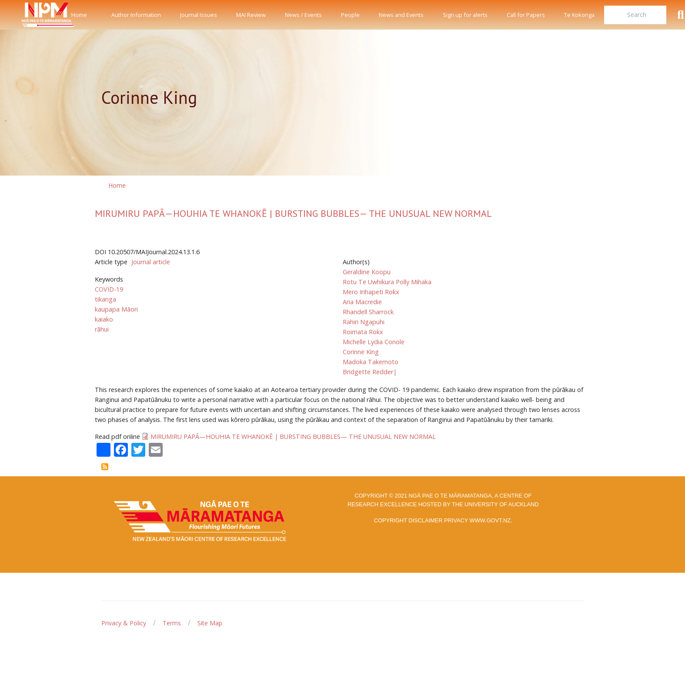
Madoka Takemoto (370, 362)
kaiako (104, 319)
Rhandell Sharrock (368, 312)
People (350, 15)
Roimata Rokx (363, 332)
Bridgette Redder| (370, 372)
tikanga (105, 299)
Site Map (209, 623)
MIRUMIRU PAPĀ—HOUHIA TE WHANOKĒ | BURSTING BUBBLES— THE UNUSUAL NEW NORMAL (293, 213)
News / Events (303, 15)
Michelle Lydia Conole (373, 342)
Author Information (136, 15)
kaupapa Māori (116, 309)
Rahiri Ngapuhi (363, 322)
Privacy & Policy (123, 623)
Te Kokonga (579, 15)
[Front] (26, 14)
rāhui (102, 329)
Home (79, 15)
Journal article (150, 262)
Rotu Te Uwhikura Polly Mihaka (387, 282)
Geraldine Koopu (367, 272)
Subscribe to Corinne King (104, 466)
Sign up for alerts (465, 15)
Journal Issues (198, 15)
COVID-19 (109, 289)
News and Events (401, 15)
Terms (172, 623)
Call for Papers (526, 15)
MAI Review (251, 15)
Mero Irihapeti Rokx (371, 292)
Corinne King (361, 352)
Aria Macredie (362, 302)
